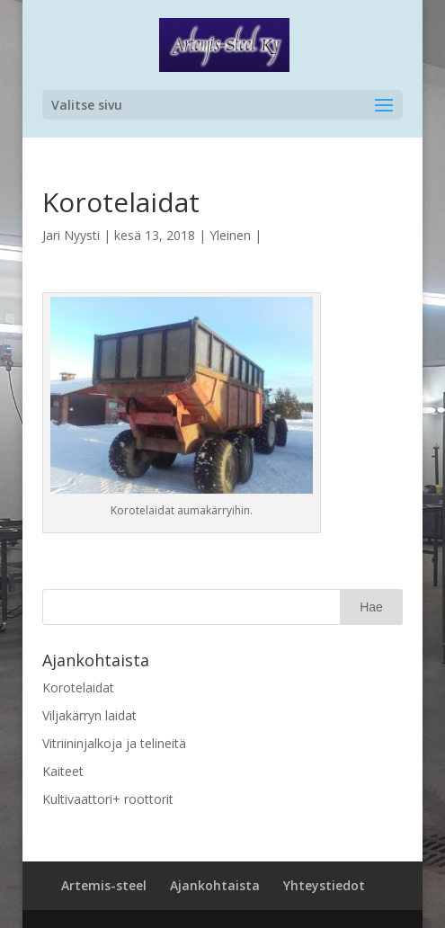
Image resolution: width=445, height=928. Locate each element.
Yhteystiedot (324, 885)
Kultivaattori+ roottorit (108, 799)
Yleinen (230, 235)
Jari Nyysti (71, 235)
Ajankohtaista (215, 885)
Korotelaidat (78, 687)
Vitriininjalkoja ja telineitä (114, 743)
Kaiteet (63, 771)
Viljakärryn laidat (89, 715)
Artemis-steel (104, 885)
